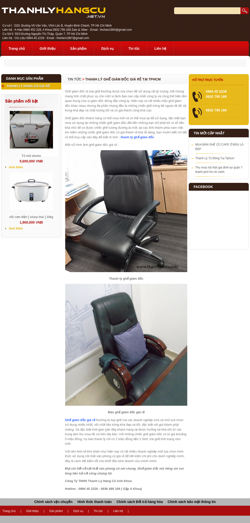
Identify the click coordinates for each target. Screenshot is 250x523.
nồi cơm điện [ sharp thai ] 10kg (31, 217)
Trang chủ (17, 48)
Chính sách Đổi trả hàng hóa (139, 502)
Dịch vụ (107, 48)
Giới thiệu (47, 48)
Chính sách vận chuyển (53, 502)
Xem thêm (16, 167)
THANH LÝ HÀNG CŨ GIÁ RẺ (28, 86)
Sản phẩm (78, 48)
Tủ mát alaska (31, 156)
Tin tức (134, 48)
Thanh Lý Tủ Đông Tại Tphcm (214, 158)
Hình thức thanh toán (94, 502)
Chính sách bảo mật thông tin (192, 502)
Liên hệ (160, 48)
